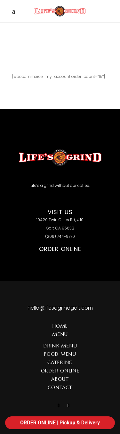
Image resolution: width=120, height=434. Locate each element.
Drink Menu (60, 346)
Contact (60, 387)
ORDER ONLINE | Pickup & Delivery (60, 423)
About (60, 379)
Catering (60, 362)
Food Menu (60, 354)
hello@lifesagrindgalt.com (60, 308)
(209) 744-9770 (60, 236)
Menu (60, 334)
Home (60, 326)
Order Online (60, 371)
